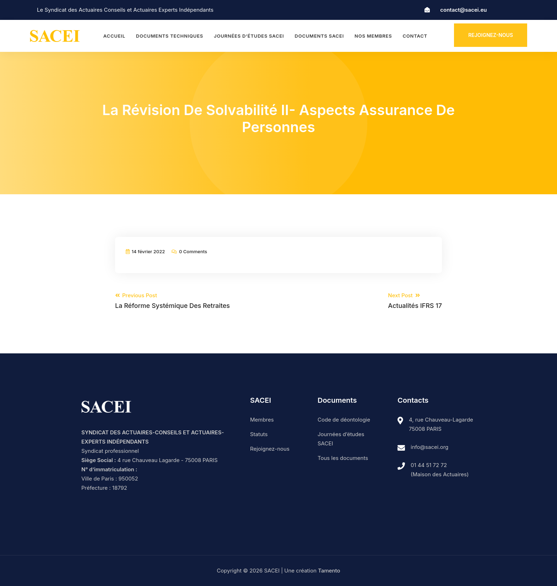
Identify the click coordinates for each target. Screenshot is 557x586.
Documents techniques (169, 36)
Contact (414, 36)
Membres (262, 419)
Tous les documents (343, 458)
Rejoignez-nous (490, 35)
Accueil (114, 36)
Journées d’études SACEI (249, 36)
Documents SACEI (319, 36)
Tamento (329, 570)
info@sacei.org (429, 447)
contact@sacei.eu (463, 9)
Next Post (415, 301)
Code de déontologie (344, 419)
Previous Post (172, 301)
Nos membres (373, 36)
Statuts (258, 434)
